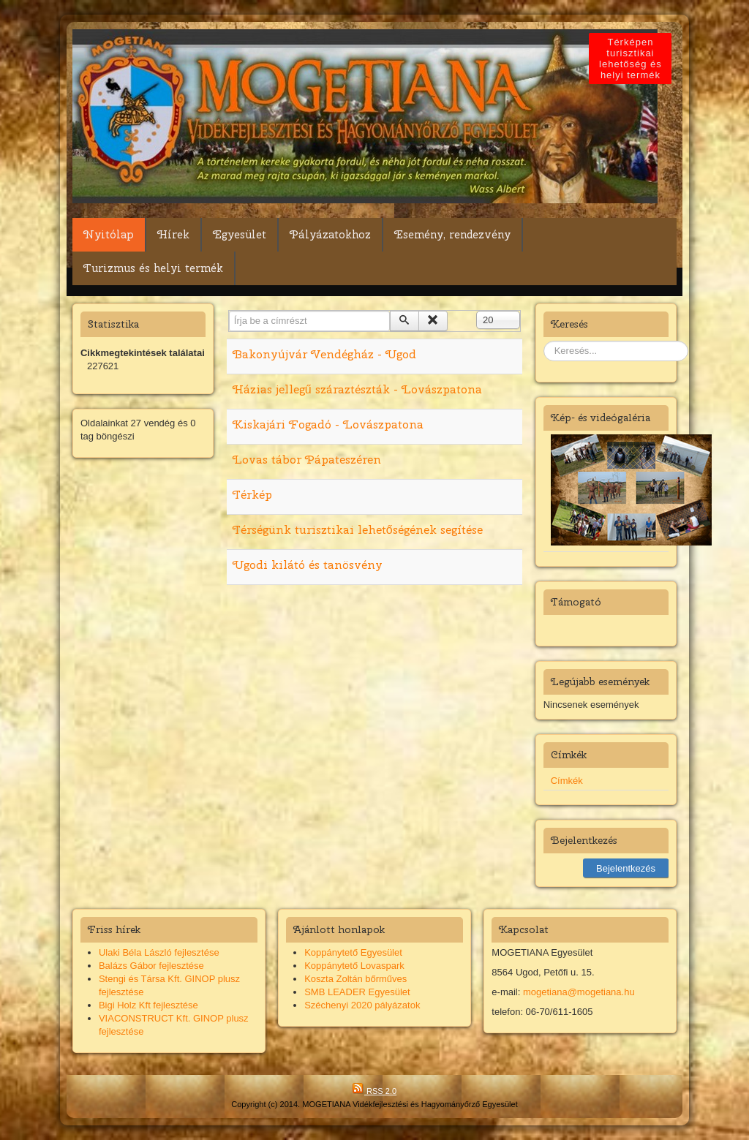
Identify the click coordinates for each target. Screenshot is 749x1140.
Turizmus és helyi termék (153, 268)
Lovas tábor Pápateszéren (307, 459)
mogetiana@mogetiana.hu (579, 991)
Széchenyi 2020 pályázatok (362, 1005)
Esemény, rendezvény (452, 234)
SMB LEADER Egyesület (357, 991)
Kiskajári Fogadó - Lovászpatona (328, 424)
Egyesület (239, 234)
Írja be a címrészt (229, 311)
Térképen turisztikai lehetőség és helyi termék (632, 58)
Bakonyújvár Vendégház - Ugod (324, 354)
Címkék (567, 780)
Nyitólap (108, 234)
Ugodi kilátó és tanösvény (308, 565)
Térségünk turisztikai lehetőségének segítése (358, 529)
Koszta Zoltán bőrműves (355, 978)
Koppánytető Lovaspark (354, 965)
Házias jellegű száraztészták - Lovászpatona (357, 389)
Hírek (173, 234)
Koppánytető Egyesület (353, 952)
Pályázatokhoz (330, 234)
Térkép (252, 494)
